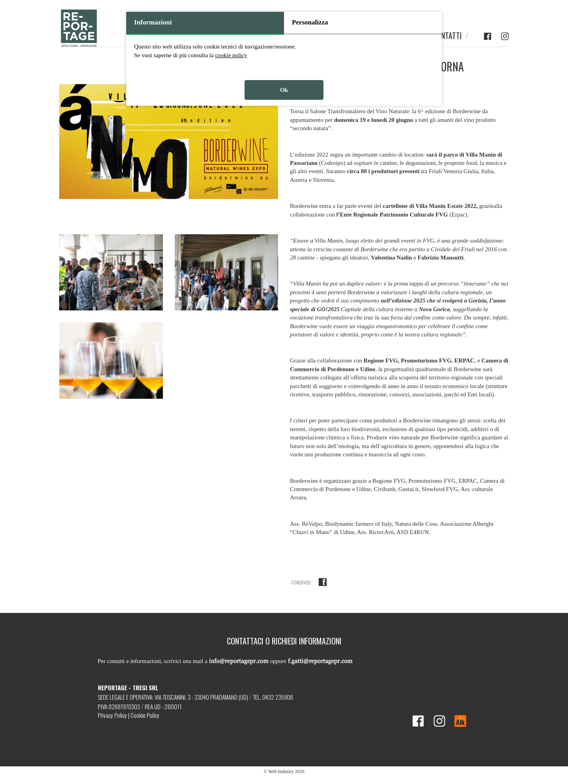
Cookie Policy (145, 715)
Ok (284, 90)
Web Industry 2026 (286, 771)
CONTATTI (447, 35)
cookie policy (231, 55)
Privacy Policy (112, 715)
